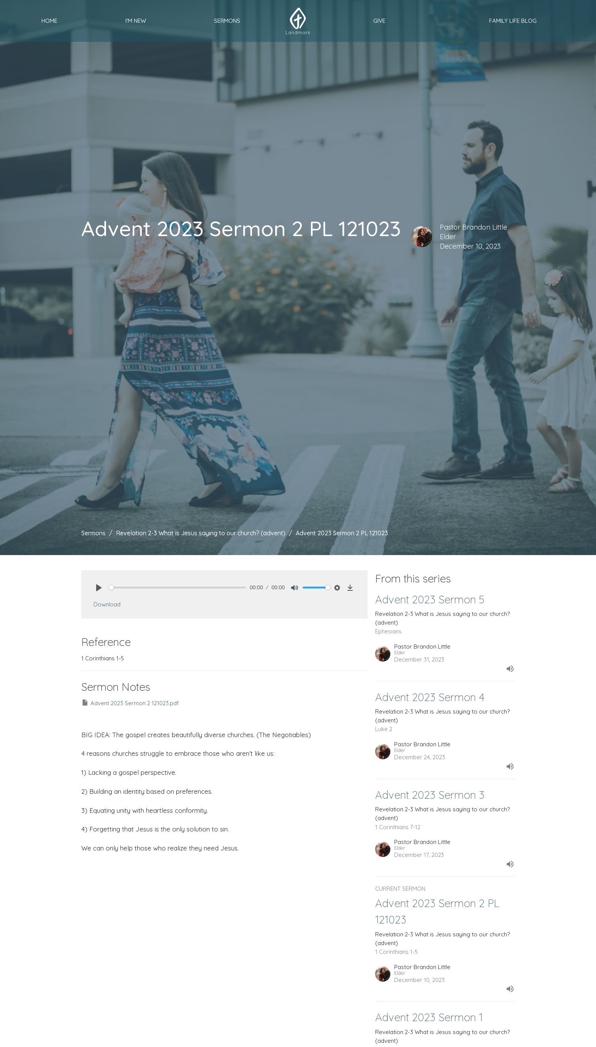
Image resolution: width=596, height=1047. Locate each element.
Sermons (227, 20)
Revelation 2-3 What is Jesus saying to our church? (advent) (200, 533)
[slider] (177, 587)
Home (49, 20)
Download (107, 604)
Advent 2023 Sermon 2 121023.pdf (130, 703)
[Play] (99, 588)
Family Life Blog (513, 20)
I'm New (135, 20)
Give (379, 20)
